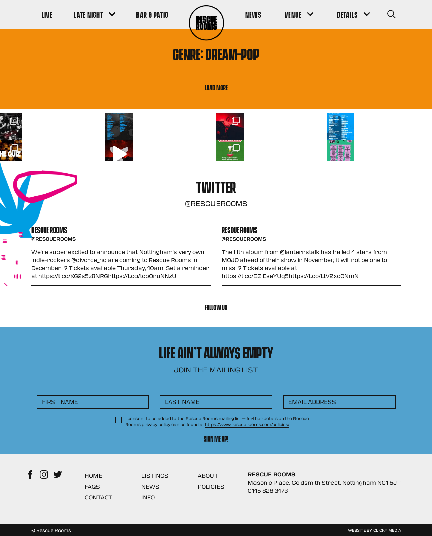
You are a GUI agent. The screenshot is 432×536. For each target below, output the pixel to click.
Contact (98, 497)
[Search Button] (391, 14)
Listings (154, 476)
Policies (211, 486)
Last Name (182, 402)
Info (148, 497)
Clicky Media (387, 530)
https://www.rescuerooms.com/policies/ (247, 424)
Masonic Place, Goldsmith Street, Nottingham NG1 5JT (324, 482)
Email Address (312, 402)
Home (93, 476)
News (150, 486)
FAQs (92, 486)
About (208, 476)
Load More (216, 87)
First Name (60, 402)
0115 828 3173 (268, 490)
